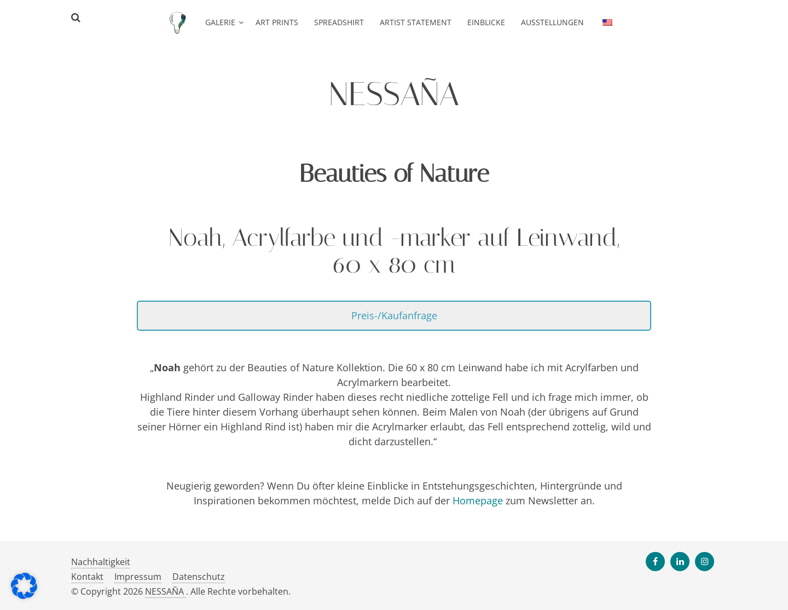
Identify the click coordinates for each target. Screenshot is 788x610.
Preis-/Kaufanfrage (394, 315)
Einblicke (486, 22)
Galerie (220, 22)
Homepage (478, 500)
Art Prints (277, 22)
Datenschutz (198, 577)
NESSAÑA (165, 591)
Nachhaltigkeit (100, 562)
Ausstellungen (552, 22)
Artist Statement (415, 22)
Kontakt (87, 577)
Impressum (137, 577)
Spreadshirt (339, 22)
